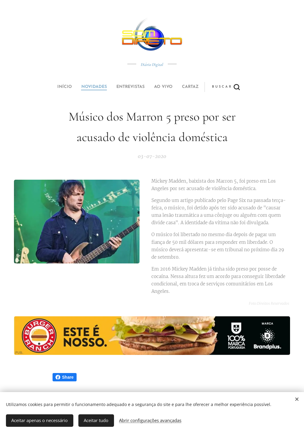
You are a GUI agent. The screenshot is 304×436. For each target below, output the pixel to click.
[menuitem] (111, 87)
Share (65, 377)
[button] (174, 87)
